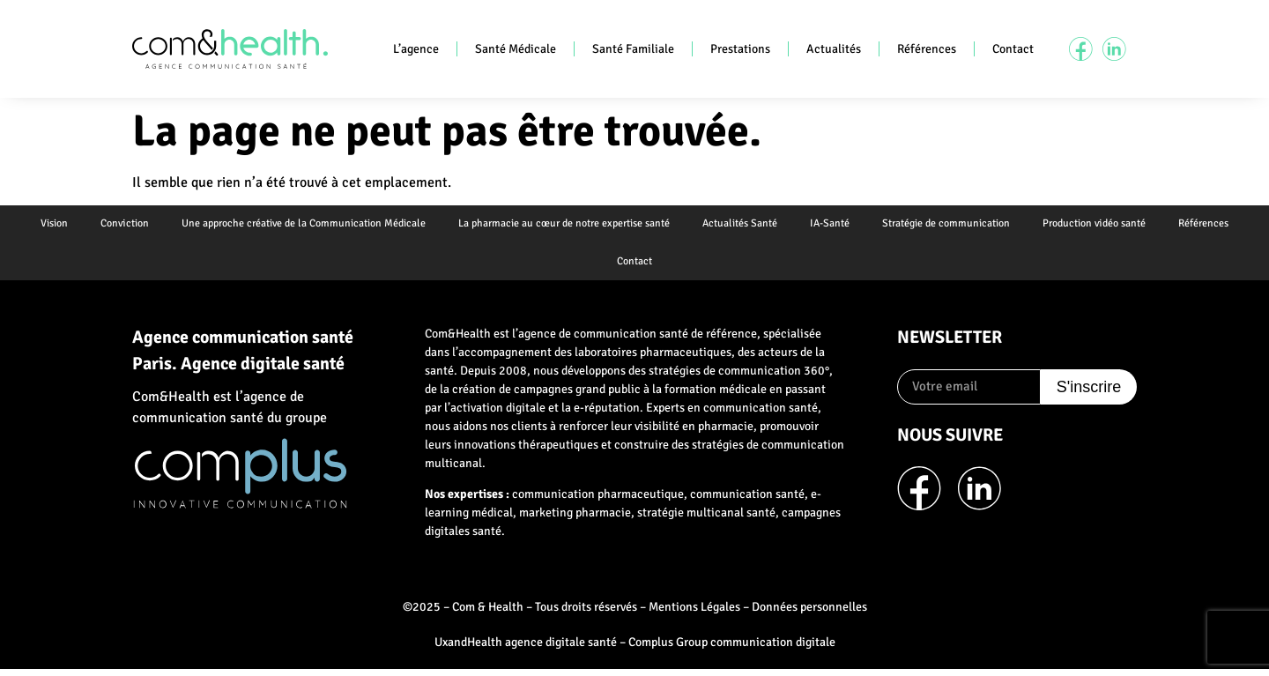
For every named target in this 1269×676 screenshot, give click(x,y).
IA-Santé (832, 225)
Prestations (740, 48)
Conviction (117, 225)
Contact (1013, 48)
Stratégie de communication (951, 225)
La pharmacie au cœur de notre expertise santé (561, 225)
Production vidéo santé (1102, 225)
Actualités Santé (739, 225)
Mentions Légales (694, 612)
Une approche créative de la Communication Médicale (298, 225)
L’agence (416, 48)
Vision (43, 225)
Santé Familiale (633, 48)
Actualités (833, 48)
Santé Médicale (515, 48)
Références (926, 48)
